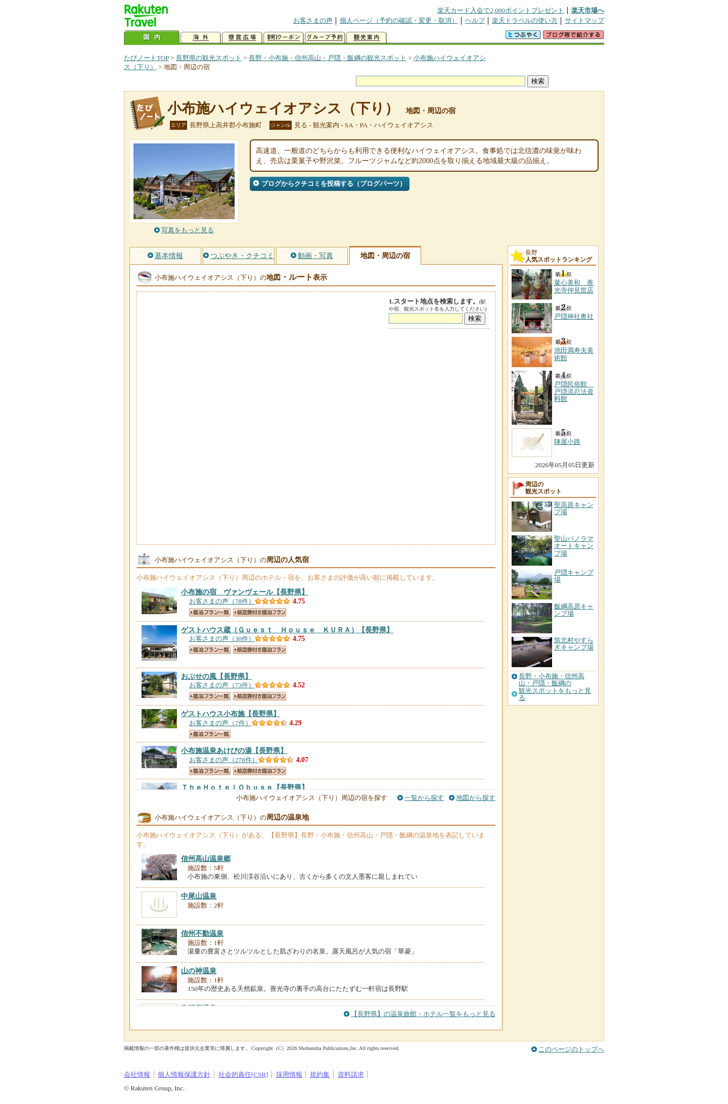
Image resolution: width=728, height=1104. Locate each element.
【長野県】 (244, 592)
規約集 (320, 1074)
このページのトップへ (571, 1049)
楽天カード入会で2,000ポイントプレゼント (500, 10)
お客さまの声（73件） (222, 685)
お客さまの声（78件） (222, 601)
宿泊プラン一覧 (210, 612)
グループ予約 (325, 37)
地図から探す (475, 797)
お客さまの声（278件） (223, 760)
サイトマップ (584, 20)
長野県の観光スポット (209, 58)
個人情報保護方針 (184, 1074)
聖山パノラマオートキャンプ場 (574, 546)
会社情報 (137, 1074)
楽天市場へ (587, 10)
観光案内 (366, 37)
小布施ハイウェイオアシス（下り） (283, 108)
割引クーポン (283, 37)
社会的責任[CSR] (243, 1074)
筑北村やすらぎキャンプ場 (574, 643)
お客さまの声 (313, 20)
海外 (200, 37)
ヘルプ (475, 20)
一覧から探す (424, 797)
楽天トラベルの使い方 (525, 20)
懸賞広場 (242, 37)
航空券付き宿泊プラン (259, 612)
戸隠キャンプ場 (574, 576)
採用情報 (289, 1074)
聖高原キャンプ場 (574, 508)
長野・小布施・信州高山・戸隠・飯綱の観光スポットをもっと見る (555, 687)
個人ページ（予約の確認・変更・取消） (399, 20)
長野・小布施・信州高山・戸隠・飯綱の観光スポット (327, 58)
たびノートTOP (146, 58)
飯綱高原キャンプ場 (574, 610)
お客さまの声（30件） (222, 638)
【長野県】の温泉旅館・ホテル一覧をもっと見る (423, 1014)
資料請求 (351, 1074)
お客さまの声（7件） (220, 723)
